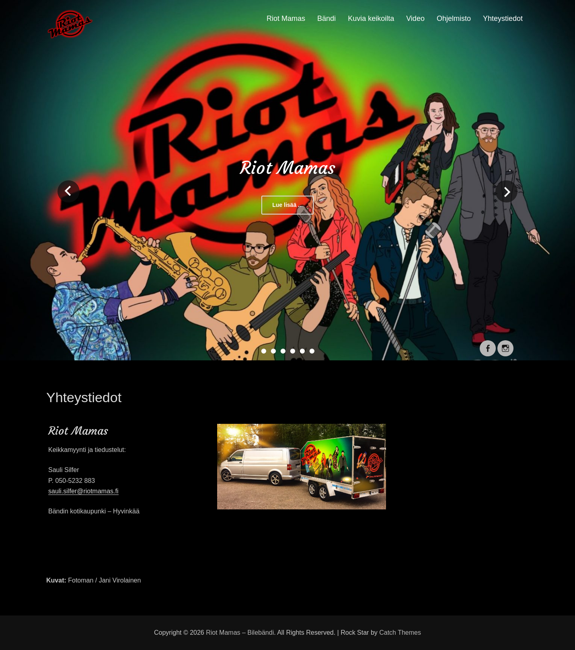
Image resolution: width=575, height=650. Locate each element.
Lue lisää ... (287, 205)
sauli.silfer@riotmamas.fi (83, 491)
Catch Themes (400, 632)
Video (415, 18)
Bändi (326, 18)
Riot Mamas (286, 18)
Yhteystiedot (503, 18)
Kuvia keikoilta (371, 18)
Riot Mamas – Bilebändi (240, 632)
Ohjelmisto (454, 18)
